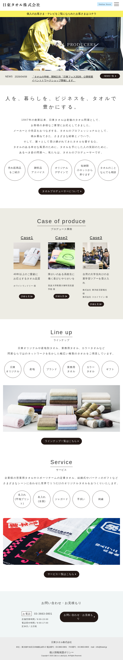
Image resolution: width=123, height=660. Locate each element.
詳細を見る (26, 296)
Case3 (96, 238)
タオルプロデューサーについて (60, 191)
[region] (61, 44)
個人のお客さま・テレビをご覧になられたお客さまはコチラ (61, 13)
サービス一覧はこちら (61, 574)
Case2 (61, 238)
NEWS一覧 (109, 76)
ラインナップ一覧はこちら (61, 441)
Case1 (27, 238)
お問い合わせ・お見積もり (78, 617)
